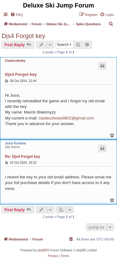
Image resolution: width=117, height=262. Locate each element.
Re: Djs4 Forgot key (22, 156)
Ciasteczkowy (15, 60)
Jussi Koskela (15, 143)
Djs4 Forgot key (23, 35)
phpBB (42, 250)
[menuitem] (16, 14)
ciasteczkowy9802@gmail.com (66, 118)
